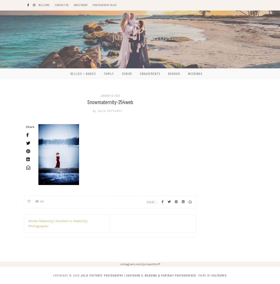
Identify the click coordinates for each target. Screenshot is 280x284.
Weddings (195, 73)
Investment (81, 5)
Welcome (44, 5)
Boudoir (174, 73)
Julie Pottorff (110, 111)
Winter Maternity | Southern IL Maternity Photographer (57, 223)
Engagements (150, 73)
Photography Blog (105, 5)
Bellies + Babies (83, 73)
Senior (127, 73)
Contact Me (62, 5)
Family (109, 73)
